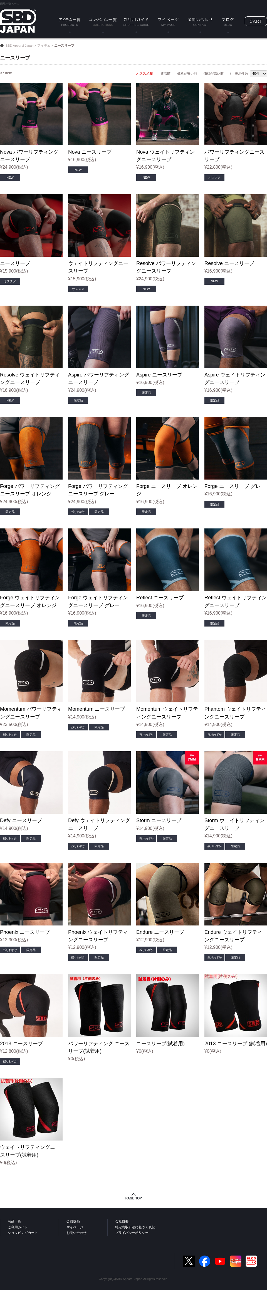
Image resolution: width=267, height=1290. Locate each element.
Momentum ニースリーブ (96, 709)
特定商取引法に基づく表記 (135, 1227)
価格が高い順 (214, 74)
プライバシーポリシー (132, 1232)
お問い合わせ (76, 1232)
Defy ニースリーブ (21, 820)
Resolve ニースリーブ (229, 263)
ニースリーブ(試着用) (160, 1043)
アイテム (44, 45)
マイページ (74, 1227)
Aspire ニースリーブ (159, 375)
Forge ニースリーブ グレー (235, 486)
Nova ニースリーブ (90, 152)
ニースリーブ (15, 263)
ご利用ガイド (18, 1227)
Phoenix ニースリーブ (25, 932)
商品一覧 (14, 1221)
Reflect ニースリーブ (160, 597)
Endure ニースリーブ (160, 932)
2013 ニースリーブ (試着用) (235, 1043)
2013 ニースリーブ (21, 1043)
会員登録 (73, 1221)
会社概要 (121, 1221)
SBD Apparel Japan (20, 45)
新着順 (165, 74)
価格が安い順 (187, 74)
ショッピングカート (23, 1232)
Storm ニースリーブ (158, 820)
